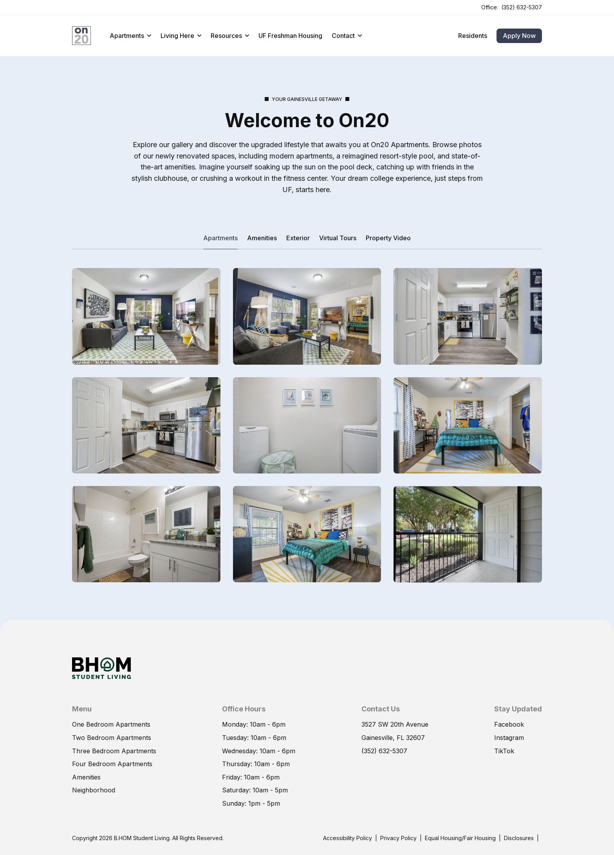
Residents (472, 36)
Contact (347, 36)
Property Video (388, 238)
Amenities (262, 238)
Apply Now (519, 36)
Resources (230, 36)
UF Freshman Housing (290, 36)
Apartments (130, 36)
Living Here (181, 36)
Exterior (298, 238)
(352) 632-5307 (521, 7)
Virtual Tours (337, 238)
